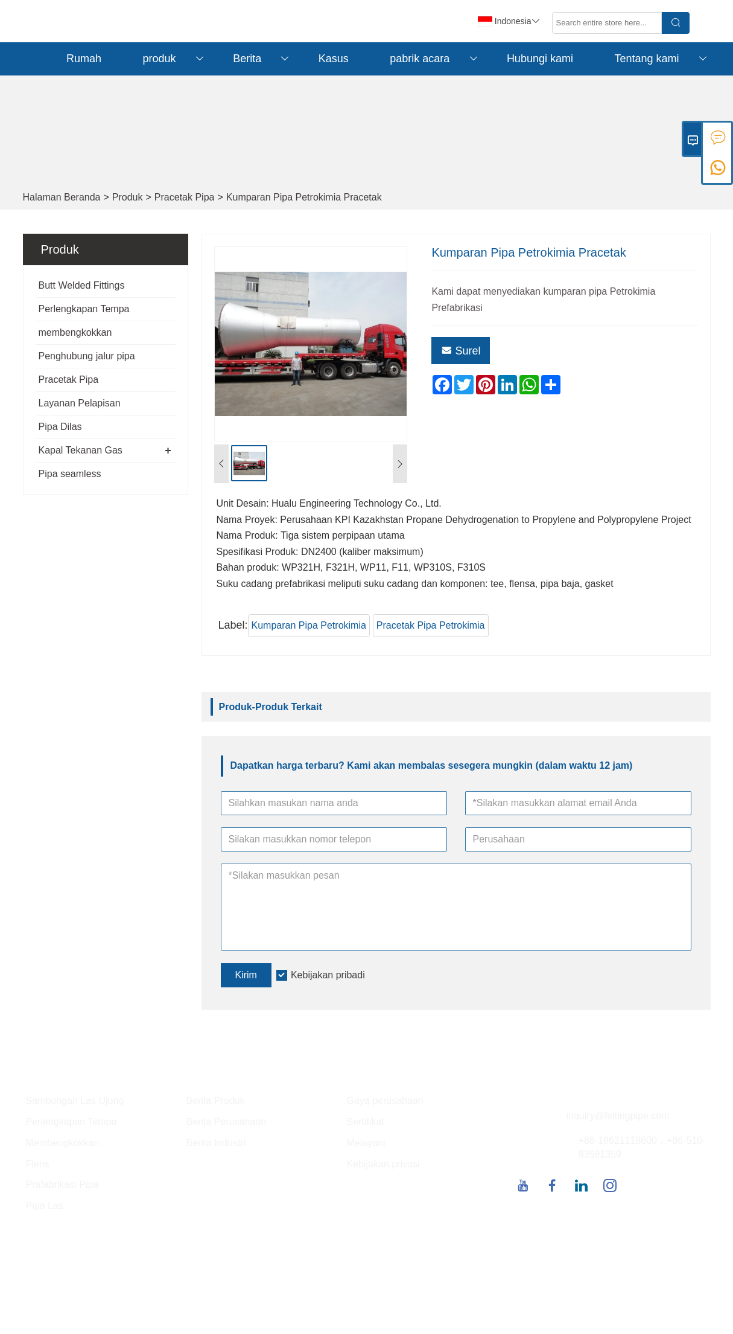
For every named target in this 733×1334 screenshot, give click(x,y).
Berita (262, 58)
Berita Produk (215, 1100)
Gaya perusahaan (385, 1100)
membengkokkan (75, 332)
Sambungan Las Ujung (75, 1100)
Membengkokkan (63, 1143)
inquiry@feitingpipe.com (618, 1116)
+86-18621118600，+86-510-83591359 (642, 1147)
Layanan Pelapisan (80, 403)
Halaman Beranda (62, 197)
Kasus (334, 59)
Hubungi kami (540, 59)
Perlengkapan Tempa (84, 309)
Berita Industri (216, 1143)
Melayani (366, 1143)
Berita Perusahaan (226, 1122)
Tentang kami (661, 58)
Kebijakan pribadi (328, 975)
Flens (37, 1164)
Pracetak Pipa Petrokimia (430, 625)
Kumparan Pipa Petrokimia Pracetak (304, 197)
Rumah (83, 59)
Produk (127, 197)
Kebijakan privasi (383, 1164)
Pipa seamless (70, 474)
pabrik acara (435, 58)
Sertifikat (365, 1122)
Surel (460, 351)
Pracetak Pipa (184, 197)
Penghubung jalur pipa (87, 356)
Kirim (246, 975)
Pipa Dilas (60, 427)
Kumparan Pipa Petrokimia (309, 625)
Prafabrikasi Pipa (62, 1184)
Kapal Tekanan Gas (80, 450)
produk (174, 58)
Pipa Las (44, 1206)
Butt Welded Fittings (82, 285)
